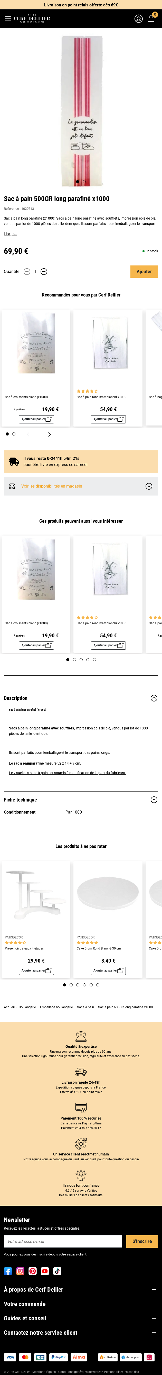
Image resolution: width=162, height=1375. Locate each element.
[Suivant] (49, 434)
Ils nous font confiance (81, 1185)
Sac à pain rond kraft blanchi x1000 (101, 397)
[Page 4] (87, 659)
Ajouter (144, 271)
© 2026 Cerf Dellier (17, 1372)
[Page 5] (94, 659)
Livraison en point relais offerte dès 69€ (81, 5)
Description (81, 698)
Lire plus (10, 234)
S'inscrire (142, 1241)
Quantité (11, 271)
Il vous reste (47, 458)
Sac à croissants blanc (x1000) (26, 397)
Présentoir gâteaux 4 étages (24, 948)
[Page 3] (81, 659)
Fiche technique (81, 800)
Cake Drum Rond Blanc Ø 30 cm (99, 948)
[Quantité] (35, 272)
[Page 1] (7, 434)
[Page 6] (97, 984)
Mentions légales (44, 1372)
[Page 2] (13, 434)
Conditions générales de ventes (79, 1372)
